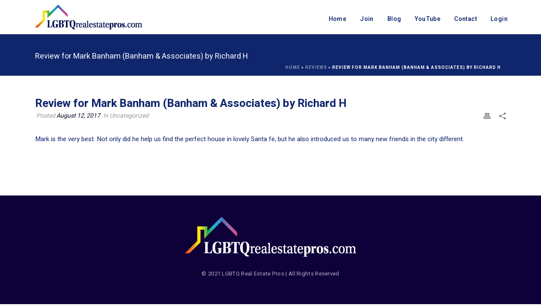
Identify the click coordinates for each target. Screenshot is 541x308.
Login (499, 19)
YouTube (427, 19)
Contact (465, 19)
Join (367, 19)
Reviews (316, 68)
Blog (394, 19)
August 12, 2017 (78, 115)
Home (338, 19)
